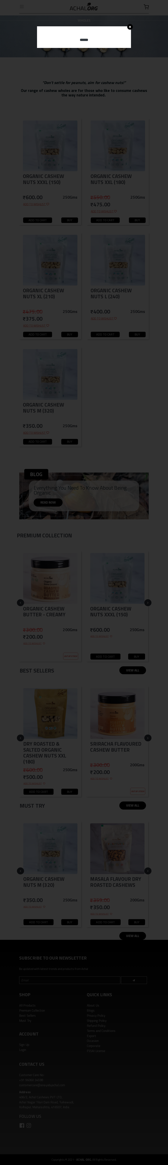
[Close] (130, 27)
